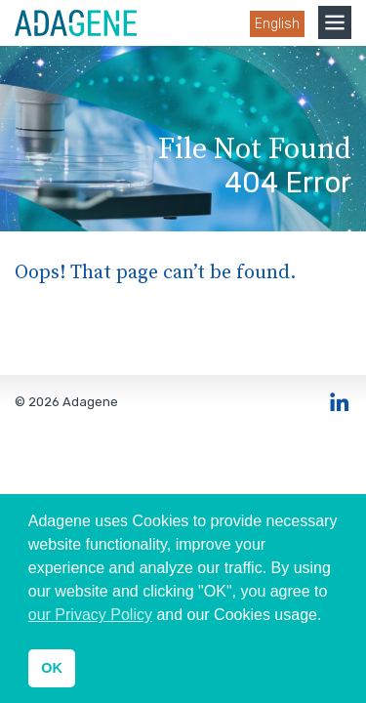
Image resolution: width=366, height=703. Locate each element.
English (277, 24)
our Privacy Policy (90, 614)
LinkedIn (339, 402)
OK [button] (51, 668)
